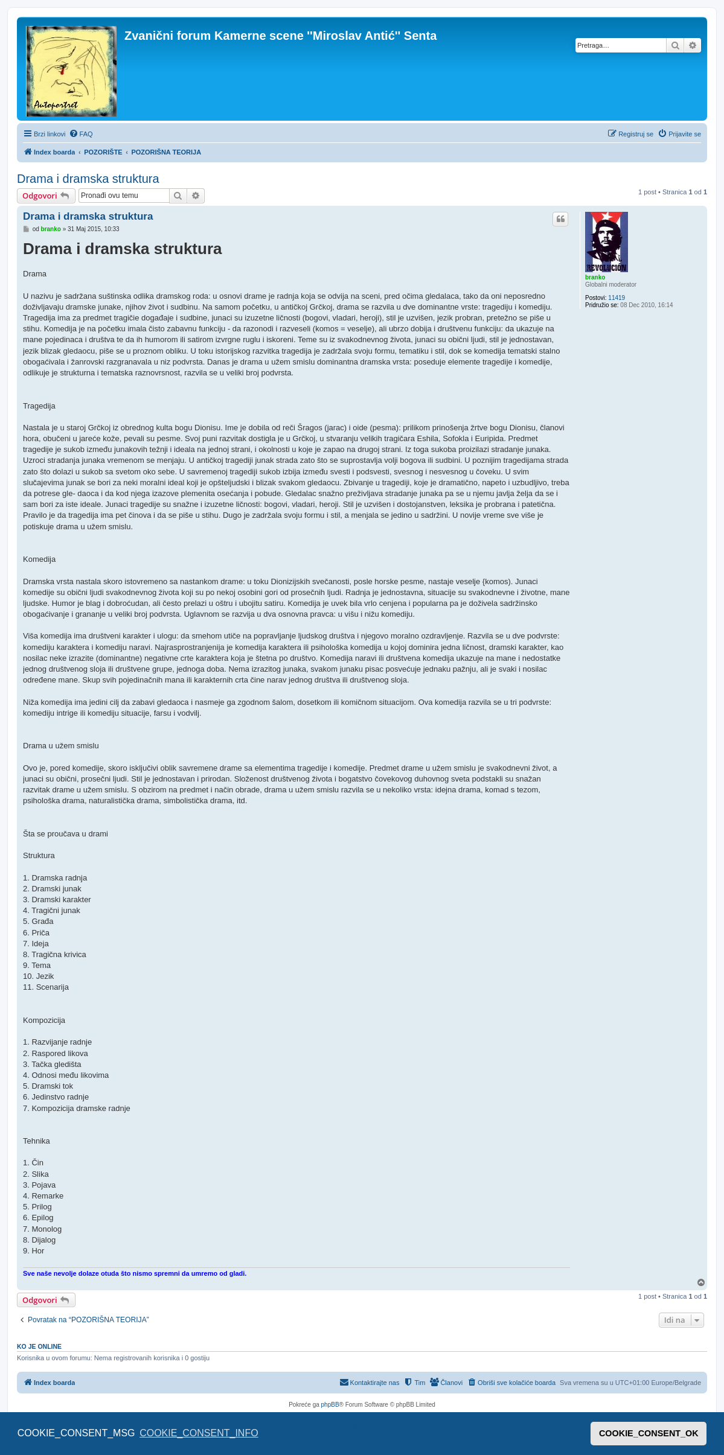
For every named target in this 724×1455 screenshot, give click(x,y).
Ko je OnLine (39, 1346)
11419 (616, 298)
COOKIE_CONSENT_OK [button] (649, 1433)
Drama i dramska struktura (88, 178)
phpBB (330, 1404)
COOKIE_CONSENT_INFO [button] (198, 1433)
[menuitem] (81, 134)
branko (595, 277)
